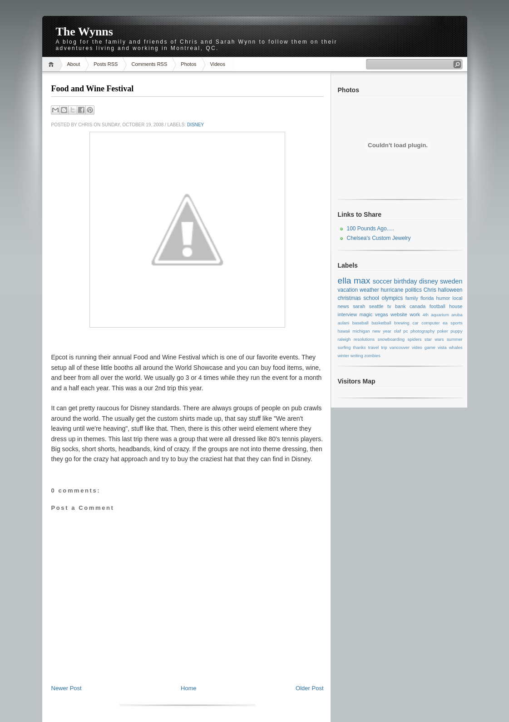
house (455, 306)
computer (430, 322)
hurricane (392, 290)
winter (344, 355)
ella (344, 280)
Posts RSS (106, 64)
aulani (344, 322)
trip (384, 347)
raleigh (344, 339)
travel (373, 347)
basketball (381, 322)
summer (455, 339)
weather (369, 290)
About (73, 64)
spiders (415, 339)
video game (423, 347)
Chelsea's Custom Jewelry (379, 238)
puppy (456, 331)
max (362, 280)
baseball (360, 322)
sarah (359, 306)
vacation (348, 290)
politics (413, 290)
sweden (451, 281)
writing (357, 355)
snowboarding (391, 339)
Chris (430, 290)
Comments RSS (149, 64)
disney (195, 124)
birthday (405, 281)
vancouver (400, 347)
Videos (217, 64)
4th (425, 314)
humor (443, 298)
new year (381, 331)
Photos (188, 64)
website (398, 314)
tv (389, 306)
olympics (392, 298)
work (415, 314)
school (371, 298)
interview (347, 314)
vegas (381, 314)
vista (442, 347)
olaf (397, 331)
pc (405, 331)
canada (417, 306)
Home (52, 64)
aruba (457, 314)
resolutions (364, 339)
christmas (349, 298)
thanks (359, 347)
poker (442, 331)
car (415, 322)
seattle (376, 306)
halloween (450, 290)
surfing (344, 347)
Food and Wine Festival (92, 88)
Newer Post (66, 688)
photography (422, 331)
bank (400, 306)
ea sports (452, 322)
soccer (382, 281)
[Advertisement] (187, 663)
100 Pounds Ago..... (371, 228)
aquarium (440, 314)
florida (427, 298)
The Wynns (84, 31)
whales (456, 347)
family (411, 298)
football (437, 306)
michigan (361, 331)
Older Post (309, 688)
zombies (372, 355)
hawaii (344, 331)
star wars (434, 339)
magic (366, 314)
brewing (402, 322)
